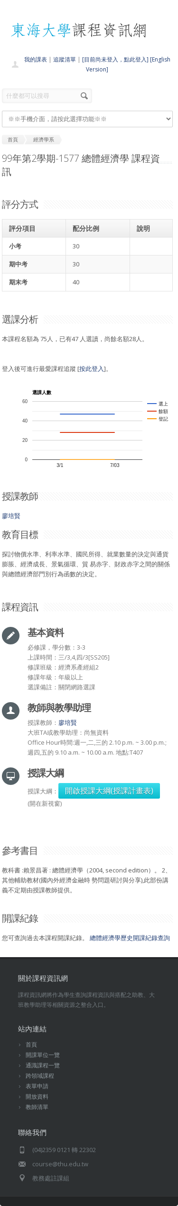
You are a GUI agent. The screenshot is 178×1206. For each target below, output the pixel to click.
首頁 (31, 1044)
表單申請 (37, 1086)
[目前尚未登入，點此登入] (115, 59)
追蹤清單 (64, 59)
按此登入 (91, 368)
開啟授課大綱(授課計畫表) (109, 790)
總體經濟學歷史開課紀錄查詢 (130, 937)
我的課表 (35, 59)
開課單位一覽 (43, 1055)
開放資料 (37, 1096)
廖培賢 (11, 515)
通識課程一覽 (43, 1065)
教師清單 (37, 1107)
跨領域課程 (40, 1076)
